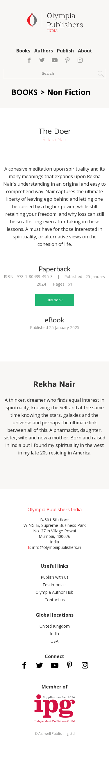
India (54, 633)
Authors (43, 51)
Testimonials (54, 584)
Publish (65, 51)
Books (23, 51)
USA (54, 641)
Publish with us (55, 577)
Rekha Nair (54, 139)
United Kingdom (55, 626)
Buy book (54, 299)
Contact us (54, 599)
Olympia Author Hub (54, 592)
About (85, 51)
